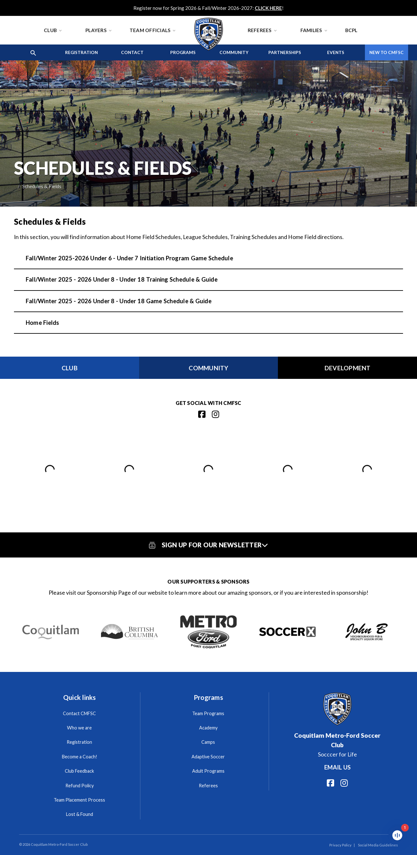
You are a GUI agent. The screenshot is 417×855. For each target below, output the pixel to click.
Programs (183, 52)
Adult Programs (208, 771)
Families (313, 30)
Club (52, 30)
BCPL (351, 30)
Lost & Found (79, 814)
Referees (262, 30)
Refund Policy (79, 785)
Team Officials (152, 30)
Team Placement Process (79, 800)
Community (233, 52)
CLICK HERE (268, 8)
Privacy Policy (340, 845)
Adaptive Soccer (208, 756)
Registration (81, 52)
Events (335, 52)
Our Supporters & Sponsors (208, 581)
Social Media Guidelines (378, 845)
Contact (132, 52)
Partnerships (284, 52)
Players (98, 30)
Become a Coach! (79, 756)
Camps (208, 742)
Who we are (79, 727)
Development (348, 368)
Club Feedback (79, 771)
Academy (208, 727)
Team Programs (208, 713)
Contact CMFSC (79, 713)
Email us (337, 767)
